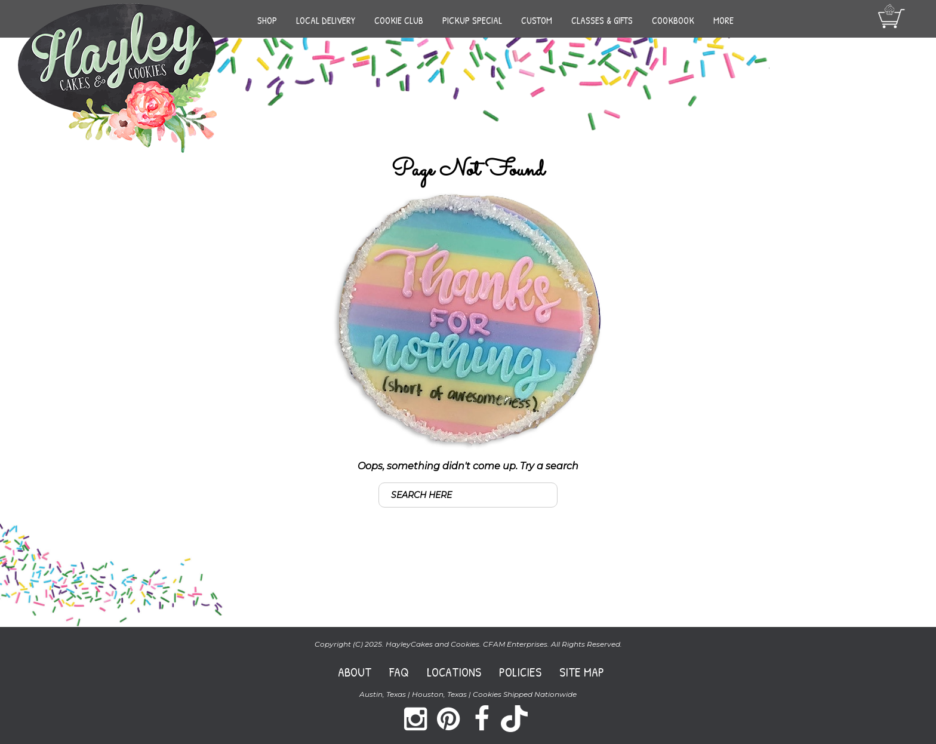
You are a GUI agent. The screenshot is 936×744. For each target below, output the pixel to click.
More (723, 20)
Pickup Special (472, 20)
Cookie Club (398, 20)
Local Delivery (325, 20)
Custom (536, 20)
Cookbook (673, 20)
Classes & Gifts (602, 20)
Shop (267, 20)
